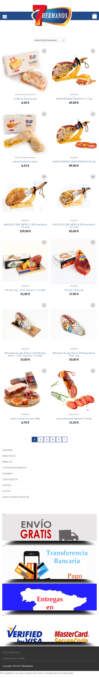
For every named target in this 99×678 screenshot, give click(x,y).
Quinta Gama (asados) (15, 497)
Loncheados (10, 479)
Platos (6, 491)
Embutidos (8, 456)
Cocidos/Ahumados (14, 467)
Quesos (6, 485)
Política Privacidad (11, 652)
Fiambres (7, 473)
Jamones (7, 450)
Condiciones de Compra (13, 658)
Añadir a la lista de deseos (44, 51)
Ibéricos (7, 461)
